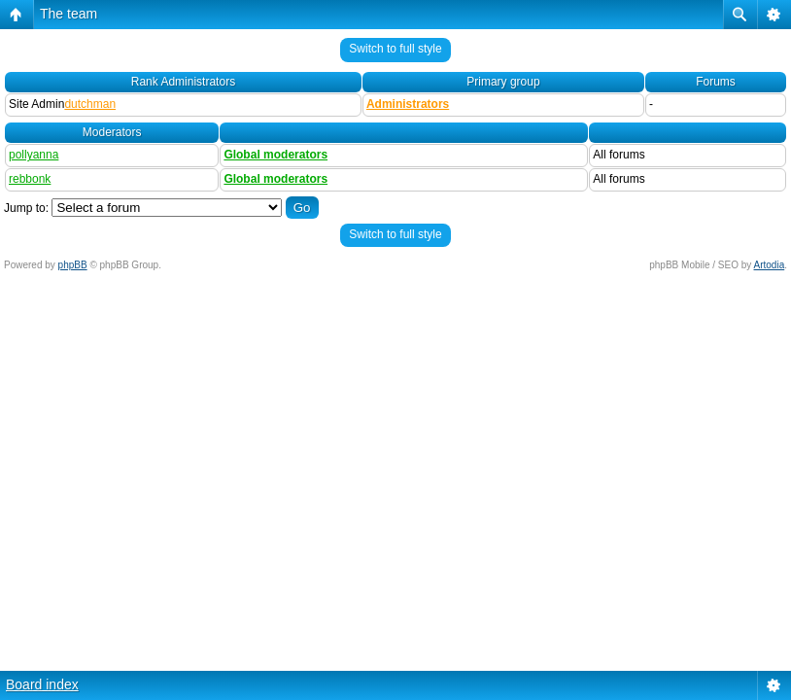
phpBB (72, 265)
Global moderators (275, 154)
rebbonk (30, 179)
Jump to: (26, 208)
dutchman (90, 104)
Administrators (407, 104)
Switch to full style (395, 48)
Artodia (769, 265)
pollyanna (33, 154)
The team (68, 13)
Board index (42, 684)
